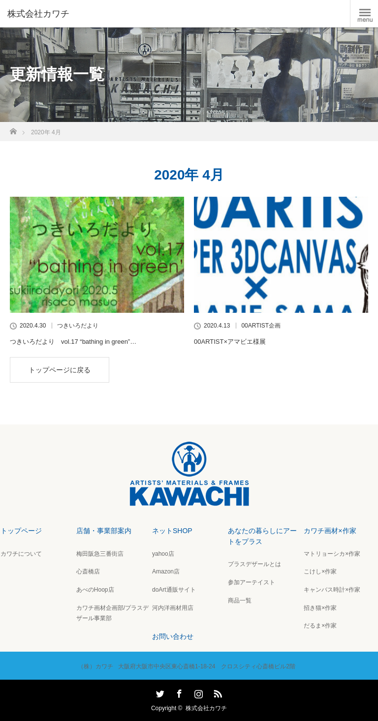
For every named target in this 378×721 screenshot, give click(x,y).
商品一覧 (240, 600)
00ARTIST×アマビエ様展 (230, 341)
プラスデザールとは (254, 564)
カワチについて (21, 553)
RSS (216, 692)
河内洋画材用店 (172, 607)
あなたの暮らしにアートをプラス (262, 536)
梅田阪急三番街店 (100, 553)
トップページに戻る (60, 370)
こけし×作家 (320, 571)
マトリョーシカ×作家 (332, 553)
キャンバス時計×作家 (332, 589)
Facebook (178, 692)
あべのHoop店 (95, 589)
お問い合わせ (172, 636)
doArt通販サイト (174, 589)
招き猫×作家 (320, 607)
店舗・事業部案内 (103, 531)
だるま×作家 (320, 625)
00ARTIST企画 (261, 326)
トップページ (21, 531)
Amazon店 (166, 571)
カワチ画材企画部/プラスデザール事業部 (112, 613)
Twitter (159, 692)
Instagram (197, 692)
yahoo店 (163, 553)
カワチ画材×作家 (330, 531)
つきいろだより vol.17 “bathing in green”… (73, 341)
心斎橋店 (88, 571)
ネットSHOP (172, 531)
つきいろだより (77, 326)
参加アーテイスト (251, 582)
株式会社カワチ (206, 708)
